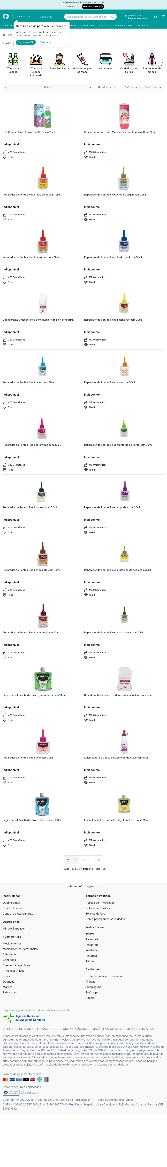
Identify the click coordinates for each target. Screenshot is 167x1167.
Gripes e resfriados (13, 25)
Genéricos (142, 25)
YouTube (91, 950)
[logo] (6, 17)
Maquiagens (93, 987)
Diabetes (71, 25)
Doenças (8, 981)
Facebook (92, 939)
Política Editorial (13, 908)
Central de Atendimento (18, 913)
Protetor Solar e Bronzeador (104, 976)
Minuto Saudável (14, 928)
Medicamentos (12, 943)
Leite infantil (104, 25)
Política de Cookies (98, 908)
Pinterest (91, 955)
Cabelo (90, 998)
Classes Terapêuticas (16, 965)
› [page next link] (91, 859)
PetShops (92, 992)
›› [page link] (99, 859)
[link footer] (11, 1093)
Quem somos (11, 902)
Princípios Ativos (13, 970)
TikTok (90, 961)
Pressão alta (87, 25)
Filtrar (48, 87)
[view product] (43, 116)
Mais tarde (45, 42)
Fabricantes (10, 992)
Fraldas (90, 981)
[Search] (113, 16)
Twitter (90, 934)
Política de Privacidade (100, 902)
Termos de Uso (95, 913)
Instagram (92, 945)
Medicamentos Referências (20, 949)
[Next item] (161, 65)
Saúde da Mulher (124, 25)
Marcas (7, 987)
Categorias (9, 954)
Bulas (6, 976)
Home (9, 34)
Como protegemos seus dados (105, 919)
